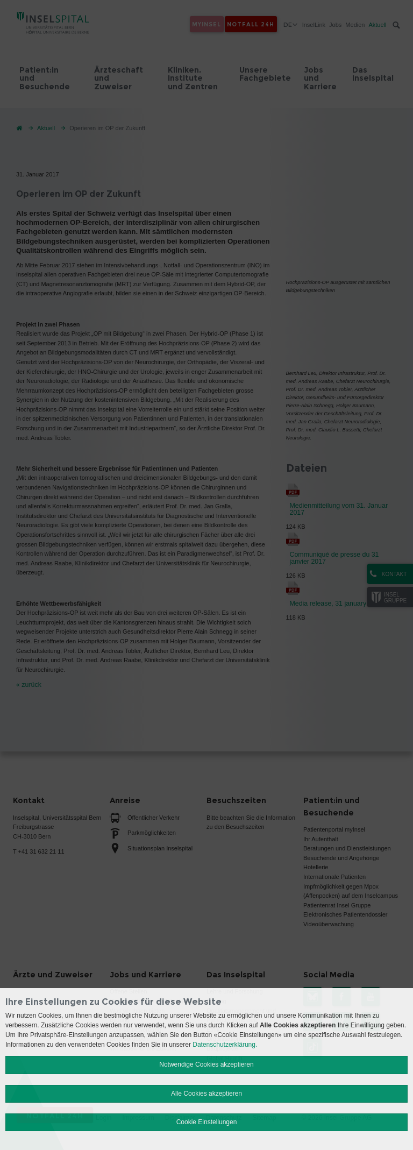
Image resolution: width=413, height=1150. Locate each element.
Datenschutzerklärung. (225, 1044)
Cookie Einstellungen (206, 1122)
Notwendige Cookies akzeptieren (206, 1064)
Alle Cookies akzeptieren (206, 1093)
